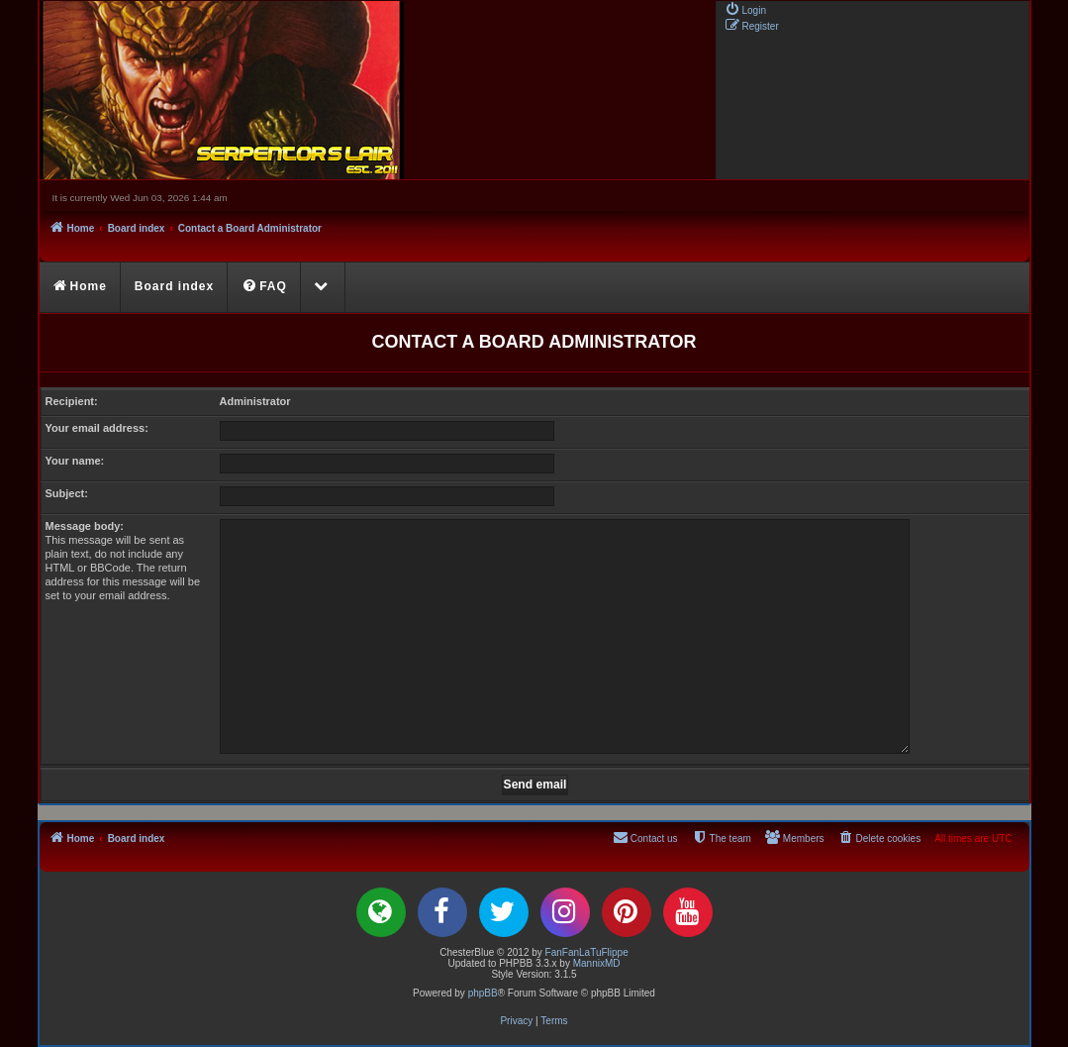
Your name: (75, 461)
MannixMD (597, 963)
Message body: (85, 526)
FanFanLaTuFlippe (587, 952)
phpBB (483, 993)
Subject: (67, 493)
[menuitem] (745, 9)
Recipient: (72, 401)
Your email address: (97, 428)
